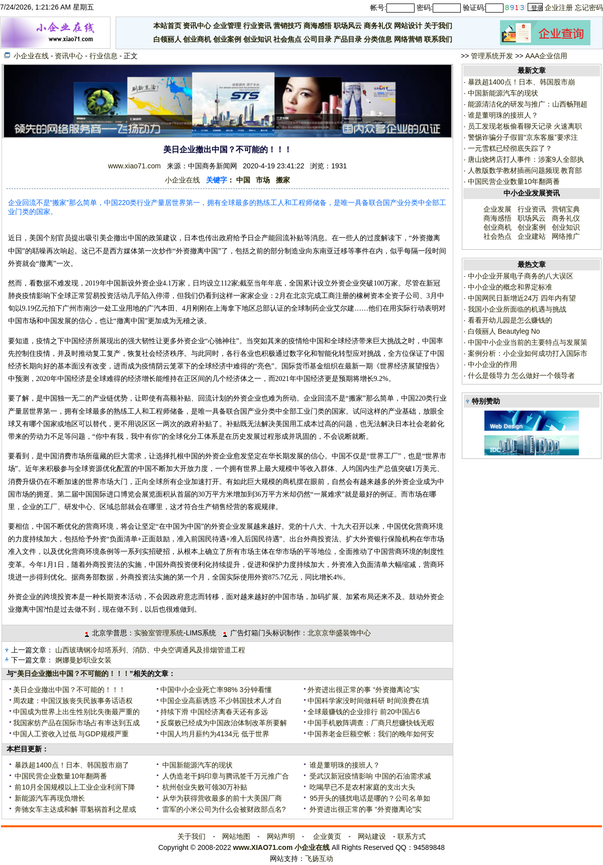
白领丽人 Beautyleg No (503, 331)
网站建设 (372, 836)
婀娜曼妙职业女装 (83, 660)
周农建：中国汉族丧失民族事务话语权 (73, 701)
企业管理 (227, 26)
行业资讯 (257, 26)
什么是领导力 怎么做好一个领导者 (520, 375)
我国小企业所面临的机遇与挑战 (516, 309)
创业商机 (197, 39)
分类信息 (378, 39)
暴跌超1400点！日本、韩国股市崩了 (71, 765)
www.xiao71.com (134, 166)
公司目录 (318, 39)
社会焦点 (287, 39)
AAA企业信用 (546, 56)
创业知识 (257, 39)
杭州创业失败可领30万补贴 (203, 787)
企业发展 (497, 209)
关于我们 (438, 26)
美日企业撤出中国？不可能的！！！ (73, 673)
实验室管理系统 (158, 633)
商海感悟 (318, 26)
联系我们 (438, 39)
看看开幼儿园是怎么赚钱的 (509, 320)
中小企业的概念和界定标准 (509, 287)
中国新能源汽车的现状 (196, 765)
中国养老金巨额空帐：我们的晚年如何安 (371, 734)
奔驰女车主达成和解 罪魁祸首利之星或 (75, 809)
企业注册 (559, 8)
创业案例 (227, 39)
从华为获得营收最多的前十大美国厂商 (221, 798)
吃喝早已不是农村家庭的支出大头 (361, 787)
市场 (263, 180)
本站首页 (167, 26)
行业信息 (103, 56)
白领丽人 (167, 39)
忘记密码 (589, 8)
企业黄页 (327, 836)
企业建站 (532, 236)
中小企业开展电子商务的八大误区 (519, 276)
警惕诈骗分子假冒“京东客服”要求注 (523, 137)
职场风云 (348, 26)
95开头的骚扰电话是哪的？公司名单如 (369, 798)
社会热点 (497, 236)
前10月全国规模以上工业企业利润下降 (74, 787)
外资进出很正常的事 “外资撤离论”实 (364, 690)
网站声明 (281, 836)
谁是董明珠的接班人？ (344, 765)
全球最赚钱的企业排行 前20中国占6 (364, 712)
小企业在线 (31, 56)
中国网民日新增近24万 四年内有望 (521, 298)
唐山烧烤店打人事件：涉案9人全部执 (526, 159)
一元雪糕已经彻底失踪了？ (510, 148)
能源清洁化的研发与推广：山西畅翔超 (527, 104)
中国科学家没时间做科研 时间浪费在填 (368, 701)
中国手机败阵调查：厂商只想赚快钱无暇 (371, 723)
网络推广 (566, 236)
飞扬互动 (319, 858)
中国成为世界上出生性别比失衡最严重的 (76, 712)
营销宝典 (566, 209)
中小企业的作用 (491, 364)
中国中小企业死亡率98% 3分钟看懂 (216, 690)
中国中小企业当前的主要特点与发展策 (526, 342)
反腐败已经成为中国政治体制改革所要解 (223, 723)
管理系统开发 (492, 56)
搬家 (283, 180)
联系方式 (411, 836)
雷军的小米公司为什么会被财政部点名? (223, 809)
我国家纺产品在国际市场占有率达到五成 (76, 723)
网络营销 (408, 39)
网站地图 (236, 836)
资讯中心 (197, 26)
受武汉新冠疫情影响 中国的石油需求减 (369, 776)
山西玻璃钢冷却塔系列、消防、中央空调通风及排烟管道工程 (150, 650)
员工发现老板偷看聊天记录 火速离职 (525, 126)
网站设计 (408, 26)
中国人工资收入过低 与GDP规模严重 (71, 734)
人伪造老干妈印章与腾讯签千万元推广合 (224, 776)
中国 (243, 180)
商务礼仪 (378, 26)
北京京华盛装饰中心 (339, 633)
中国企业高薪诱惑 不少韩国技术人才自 (221, 701)
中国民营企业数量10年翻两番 (60, 776)
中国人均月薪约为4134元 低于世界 (214, 734)
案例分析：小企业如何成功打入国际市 (526, 353)
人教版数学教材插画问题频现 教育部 (525, 170)
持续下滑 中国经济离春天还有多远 (214, 712)
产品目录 (348, 39)
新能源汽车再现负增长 (49, 798)
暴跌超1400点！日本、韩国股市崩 (521, 82)
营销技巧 (287, 26)
